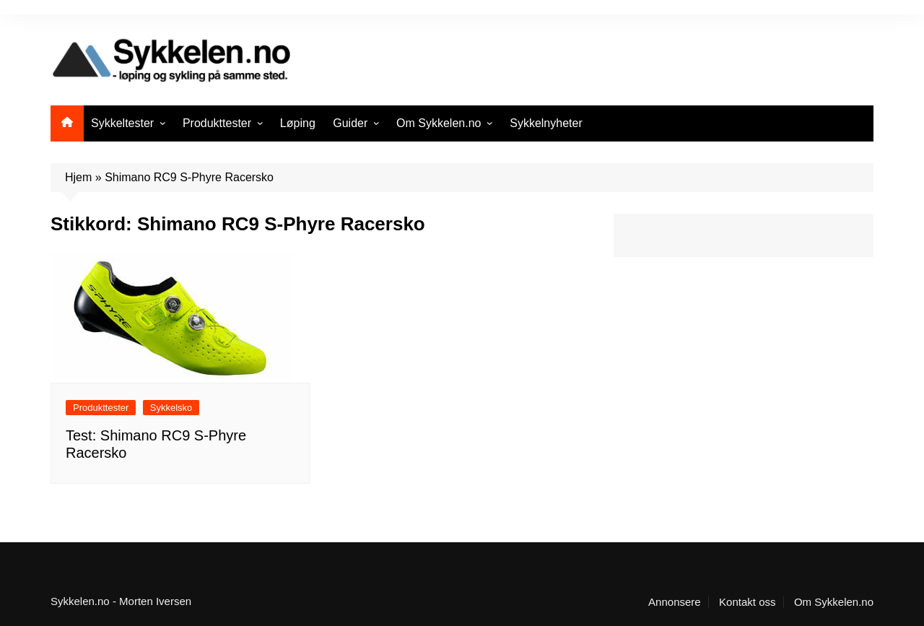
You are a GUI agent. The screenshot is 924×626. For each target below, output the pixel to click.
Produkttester (217, 123)
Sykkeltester (122, 123)
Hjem (78, 177)
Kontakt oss (747, 602)
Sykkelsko (171, 407)
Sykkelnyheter (546, 123)
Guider (350, 123)
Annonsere (674, 602)
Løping (297, 123)
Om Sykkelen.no (438, 123)
